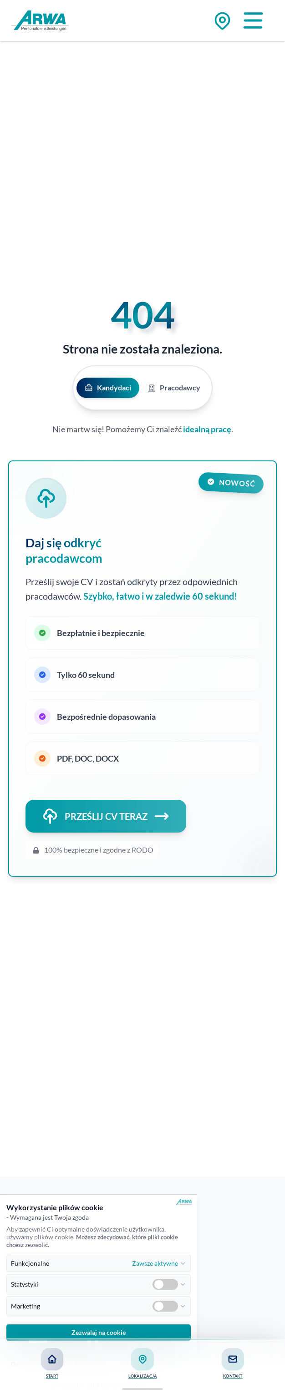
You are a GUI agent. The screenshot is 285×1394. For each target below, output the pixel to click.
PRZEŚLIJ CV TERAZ (106, 816)
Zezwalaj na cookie (98, 1332)
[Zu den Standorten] (222, 20)
